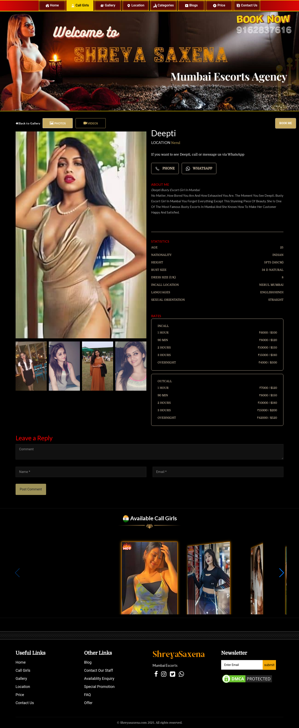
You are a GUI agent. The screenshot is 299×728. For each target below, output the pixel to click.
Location (135, 5)
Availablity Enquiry (99, 678)
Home (55, 5)
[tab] (58, 123)
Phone (165, 169)
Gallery (107, 5)
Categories (163, 5)
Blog (88, 662)
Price (219, 5)
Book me (285, 123)
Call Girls (80, 5)
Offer (88, 703)
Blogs (191, 5)
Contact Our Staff (98, 670)
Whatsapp (199, 169)
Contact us (247, 5)
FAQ (87, 694)
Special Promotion (99, 686)
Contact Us (25, 703)
